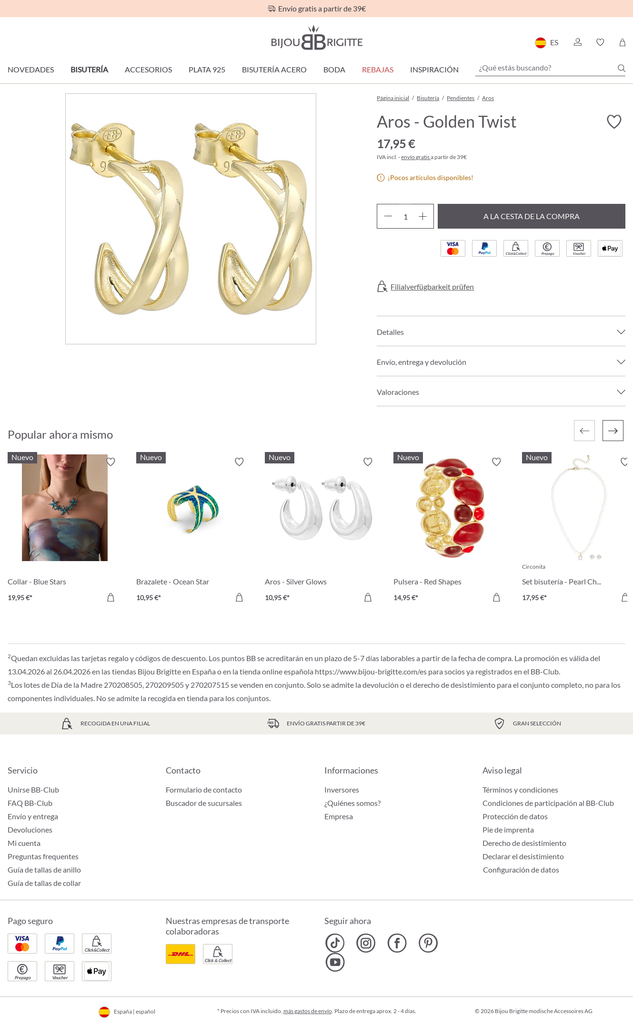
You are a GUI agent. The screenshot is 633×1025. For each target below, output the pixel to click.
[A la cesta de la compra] (110, 597)
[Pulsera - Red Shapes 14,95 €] (450, 531)
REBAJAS (377, 69)
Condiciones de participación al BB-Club (548, 802)
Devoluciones (30, 829)
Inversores (341, 789)
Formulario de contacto (204, 789)
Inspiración (434, 69)
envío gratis (416, 157)
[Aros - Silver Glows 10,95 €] (322, 531)
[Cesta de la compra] (622, 42)
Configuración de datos (521, 869)
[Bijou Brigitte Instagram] (366, 943)
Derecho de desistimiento (524, 842)
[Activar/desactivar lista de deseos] (614, 122)
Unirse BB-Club (33, 789)
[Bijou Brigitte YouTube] (335, 962)
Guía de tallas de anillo (44, 869)
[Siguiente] (613, 430)
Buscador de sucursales (204, 802)
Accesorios (148, 69)
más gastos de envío (307, 1011)
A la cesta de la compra (531, 216)
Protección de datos (515, 816)
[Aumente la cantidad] (423, 216)
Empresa (338, 816)
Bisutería (89, 69)
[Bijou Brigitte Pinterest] (428, 943)
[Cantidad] (405, 216)
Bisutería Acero (274, 69)
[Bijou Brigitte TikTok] (335, 943)
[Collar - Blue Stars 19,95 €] (65, 531)
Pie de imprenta (508, 829)
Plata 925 (207, 69)
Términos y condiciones (520, 789)
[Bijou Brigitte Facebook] (397, 943)
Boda (334, 69)
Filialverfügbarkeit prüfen (432, 286)
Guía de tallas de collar (44, 882)
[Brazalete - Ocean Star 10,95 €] (193, 531)
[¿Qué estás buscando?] (550, 67)
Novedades (31, 69)
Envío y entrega (33, 816)
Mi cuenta (24, 842)
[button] (577, 42)
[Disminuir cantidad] (388, 216)
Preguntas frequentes (43, 856)
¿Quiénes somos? (352, 802)
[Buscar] (621, 68)
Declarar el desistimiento (523, 856)
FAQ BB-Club (30, 802)
